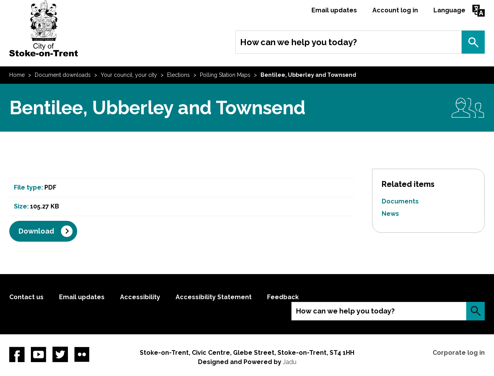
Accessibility (140, 297)
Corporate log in (459, 352)
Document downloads (63, 75)
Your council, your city (129, 75)
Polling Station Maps (225, 75)
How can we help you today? (298, 42)
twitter (60, 354)
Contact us (26, 297)
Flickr (82, 354)
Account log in (395, 10)
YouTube (38, 354)
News (390, 213)
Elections (178, 75)
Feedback (283, 297)
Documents (400, 201)
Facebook (17, 354)
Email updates (334, 10)
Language (449, 10)
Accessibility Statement (214, 297)
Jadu (289, 362)
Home (17, 75)
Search (473, 42)
